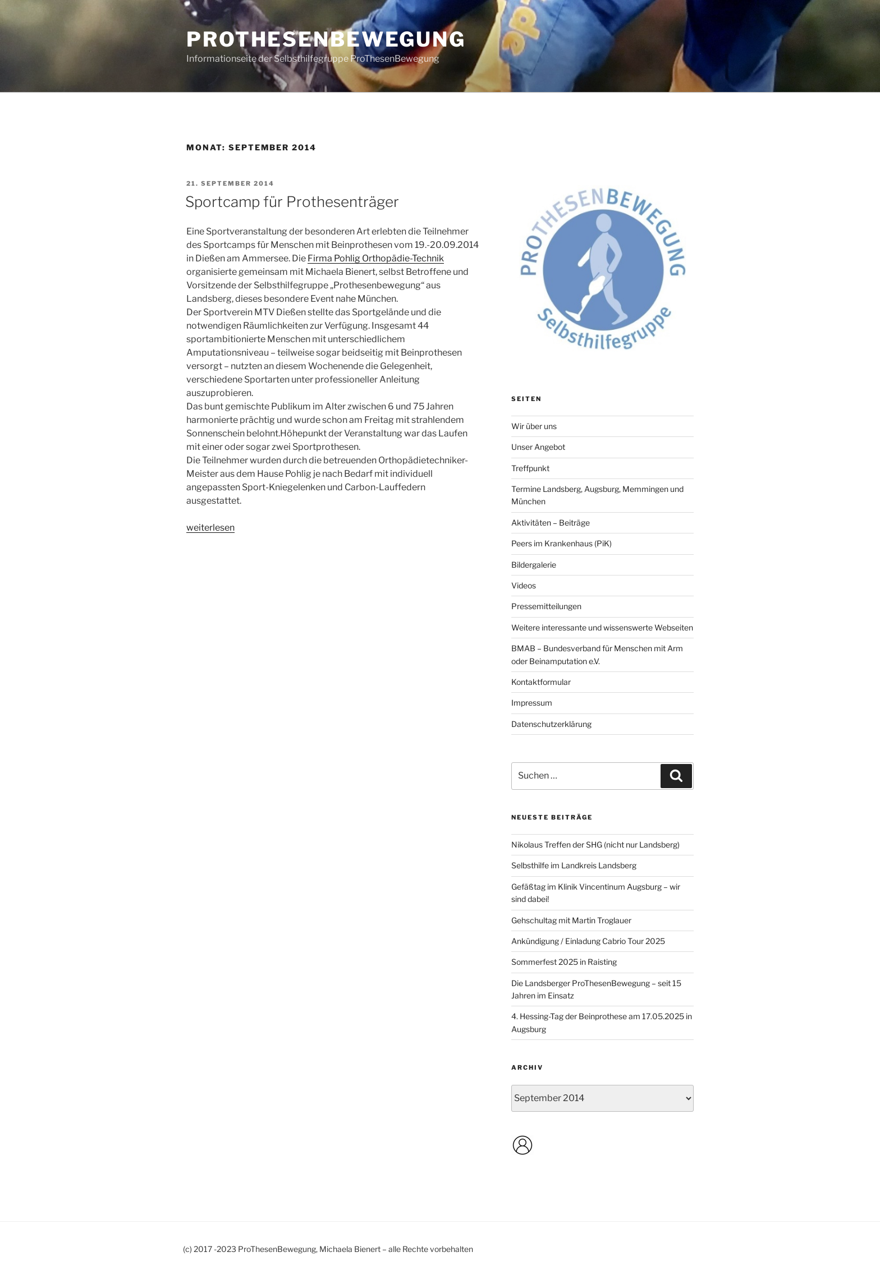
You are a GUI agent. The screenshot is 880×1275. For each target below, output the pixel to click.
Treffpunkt (530, 468)
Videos (523, 585)
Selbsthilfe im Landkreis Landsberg (573, 865)
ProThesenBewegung (326, 39)
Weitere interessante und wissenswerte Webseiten (602, 627)
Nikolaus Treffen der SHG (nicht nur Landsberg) (595, 844)
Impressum (531, 702)
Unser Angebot (538, 447)
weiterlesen (210, 527)
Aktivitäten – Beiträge (550, 522)
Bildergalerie (533, 564)
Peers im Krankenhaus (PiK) (561, 543)
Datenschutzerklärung (551, 724)
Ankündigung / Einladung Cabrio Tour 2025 (588, 941)
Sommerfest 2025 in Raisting (564, 961)
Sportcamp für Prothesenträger (292, 201)
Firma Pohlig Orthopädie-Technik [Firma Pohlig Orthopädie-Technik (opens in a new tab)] (376, 258)
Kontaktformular (541, 682)
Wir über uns (534, 426)
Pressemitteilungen (546, 606)
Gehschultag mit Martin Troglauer (571, 920)
